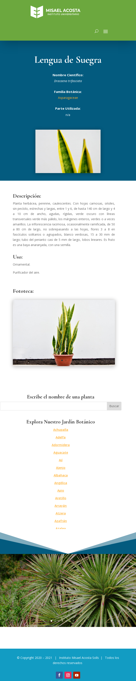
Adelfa (61, 437)
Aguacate (60, 452)
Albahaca (61, 475)
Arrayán (61, 506)
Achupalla (60, 430)
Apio (60, 490)
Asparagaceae (68, 98)
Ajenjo (60, 468)
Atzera (61, 513)
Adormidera (61, 445)
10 (84, 621)
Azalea (61, 528)
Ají (61, 460)
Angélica (60, 483)
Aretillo (60, 498)
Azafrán (61, 521)
